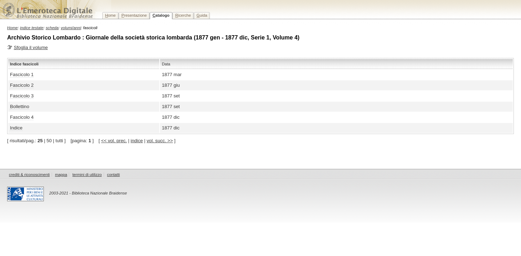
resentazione (134, 15)
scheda (52, 28)
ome (110, 15)
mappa (61, 174)
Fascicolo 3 (21, 95)
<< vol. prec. (114, 140)
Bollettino (19, 106)
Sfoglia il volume (31, 47)
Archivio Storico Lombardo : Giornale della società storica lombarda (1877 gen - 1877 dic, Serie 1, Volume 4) (153, 37)
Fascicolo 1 (21, 74)
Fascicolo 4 (21, 117)
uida (202, 15)
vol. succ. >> (160, 140)
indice (137, 140)
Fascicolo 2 (21, 85)
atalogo (161, 15)
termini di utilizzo (87, 174)
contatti (113, 174)
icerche (183, 15)
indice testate (31, 28)
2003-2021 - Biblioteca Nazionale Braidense (88, 193)
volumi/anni (71, 28)
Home (12, 28)
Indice (16, 127)
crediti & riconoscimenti (29, 174)
